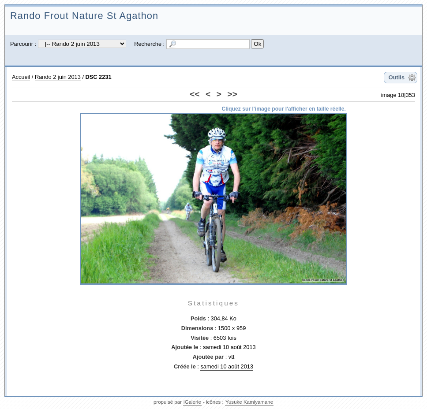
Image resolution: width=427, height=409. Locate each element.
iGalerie (192, 402)
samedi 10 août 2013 (229, 347)
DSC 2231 (99, 77)
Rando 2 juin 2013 (58, 77)
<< (194, 94)
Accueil (21, 77)
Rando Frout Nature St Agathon (84, 15)
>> (232, 94)
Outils (397, 77)
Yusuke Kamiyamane (249, 402)
